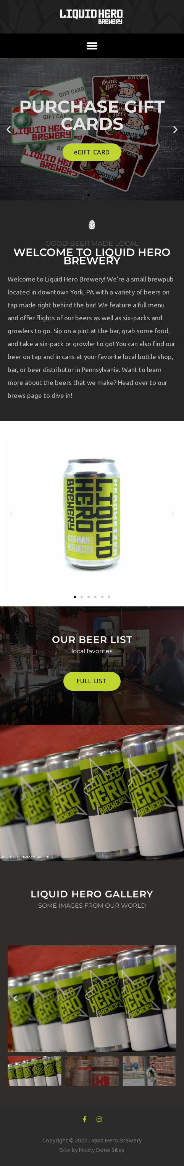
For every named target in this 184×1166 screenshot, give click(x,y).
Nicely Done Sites (101, 1150)
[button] (92, 45)
